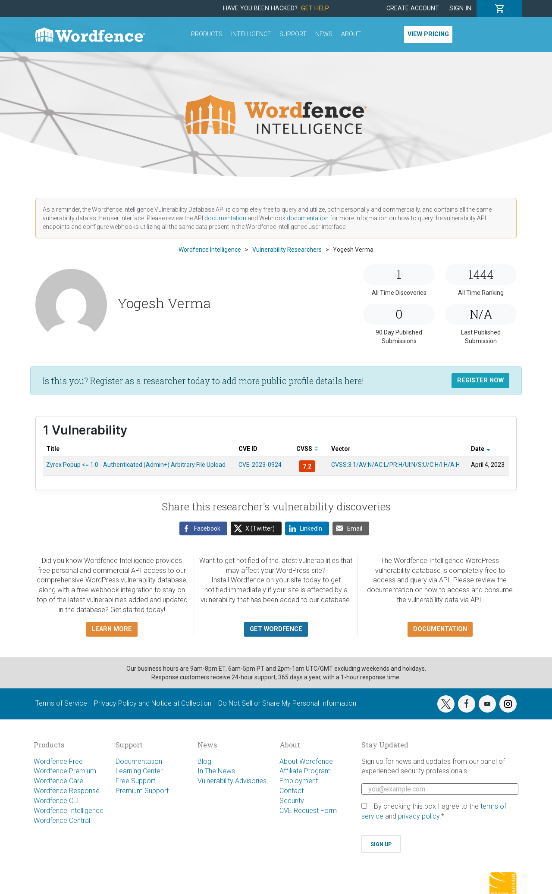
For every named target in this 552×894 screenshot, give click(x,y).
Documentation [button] (440, 629)
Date (480, 448)
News (323, 34)
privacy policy (418, 816)
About (351, 34)
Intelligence (251, 34)
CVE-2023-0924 (260, 464)
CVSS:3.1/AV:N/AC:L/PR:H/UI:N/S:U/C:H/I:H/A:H (395, 464)
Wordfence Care (58, 781)
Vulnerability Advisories (232, 781)
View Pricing (428, 34)
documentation (225, 218)
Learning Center (139, 771)
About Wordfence (306, 761)
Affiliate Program (305, 771)
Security (291, 801)
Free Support (135, 781)
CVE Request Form (308, 810)
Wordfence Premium (65, 771)
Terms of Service (61, 703)
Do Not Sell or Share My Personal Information (287, 703)
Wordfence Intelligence (69, 810)
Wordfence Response (67, 791)
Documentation (139, 761)
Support (293, 34)
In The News (216, 771)
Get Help (315, 8)
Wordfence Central (62, 820)
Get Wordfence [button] (276, 629)
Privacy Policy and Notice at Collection (152, 703)
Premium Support (142, 791)
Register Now (480, 380)
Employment (298, 781)
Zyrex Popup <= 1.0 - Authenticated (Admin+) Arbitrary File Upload (136, 464)
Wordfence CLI (56, 801)
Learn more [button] (112, 629)
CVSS (307, 448)
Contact (291, 791)
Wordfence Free (58, 761)
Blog (204, 761)
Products (207, 34)
